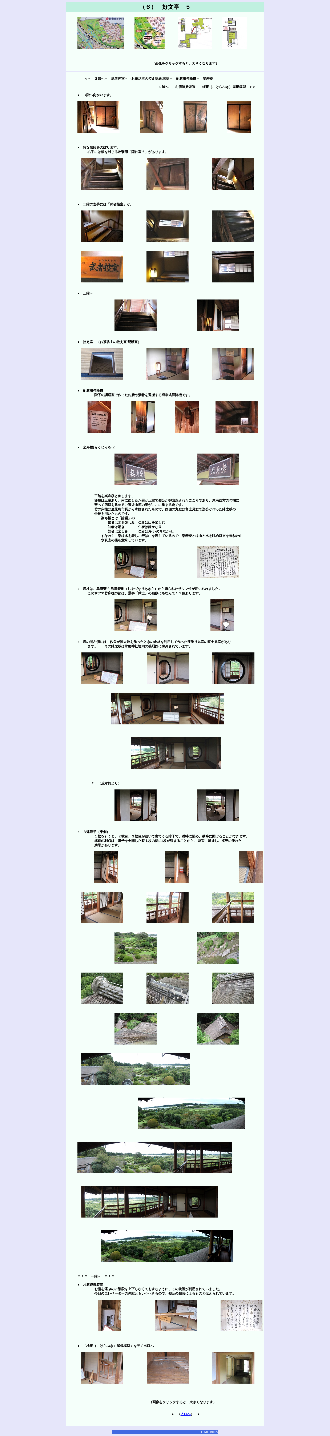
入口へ (186, 1414)
